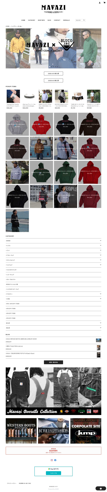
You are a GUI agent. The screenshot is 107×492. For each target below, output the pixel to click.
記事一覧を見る (53, 362)
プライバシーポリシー (11, 483)
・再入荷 (8, 328)
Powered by (53, 489)
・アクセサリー (9, 294)
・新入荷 (8, 323)
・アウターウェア (10, 255)
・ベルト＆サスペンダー (11, 269)
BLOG (49, 20)
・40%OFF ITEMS (10, 308)
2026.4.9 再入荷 (53, 80)
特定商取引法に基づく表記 (25, 483)
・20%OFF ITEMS (10, 318)
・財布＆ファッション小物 (12, 284)
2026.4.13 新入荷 (53, 73)
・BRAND (8, 240)
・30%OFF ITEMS (10, 313)
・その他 (8, 299)
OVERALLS (66, 20)
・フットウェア (9, 265)
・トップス (13, 26)
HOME (23, 20)
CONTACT (57, 20)
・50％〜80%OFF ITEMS (12, 303)
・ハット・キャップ (10, 274)
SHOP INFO (41, 20)
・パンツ (8, 250)
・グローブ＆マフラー (11, 279)
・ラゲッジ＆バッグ (10, 260)
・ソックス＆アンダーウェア (12, 289)
